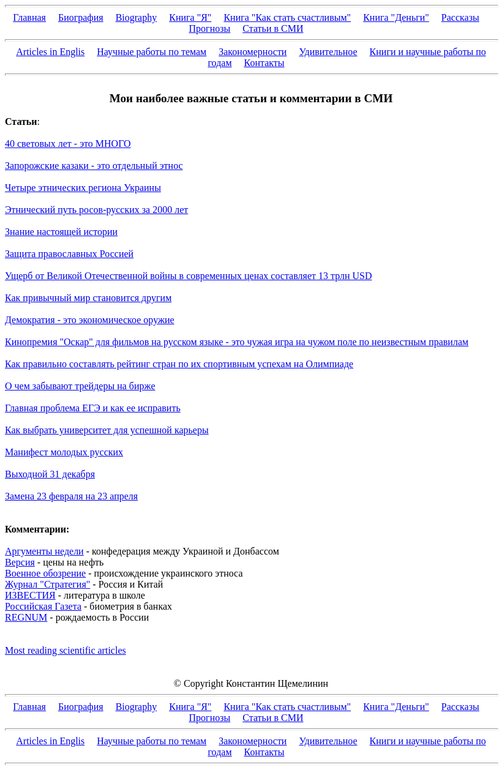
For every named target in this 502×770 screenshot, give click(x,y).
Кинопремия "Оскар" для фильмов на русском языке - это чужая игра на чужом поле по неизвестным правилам (236, 342)
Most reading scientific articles (65, 650)
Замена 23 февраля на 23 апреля (71, 496)
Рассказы (460, 17)
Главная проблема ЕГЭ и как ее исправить (93, 408)
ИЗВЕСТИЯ (30, 595)
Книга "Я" (190, 17)
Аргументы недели (44, 551)
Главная (29, 17)
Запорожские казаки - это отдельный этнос (94, 165)
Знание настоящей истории (61, 231)
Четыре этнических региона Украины (83, 187)
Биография (80, 17)
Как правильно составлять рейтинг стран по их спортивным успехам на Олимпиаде (179, 364)
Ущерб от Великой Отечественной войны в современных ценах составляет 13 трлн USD (188, 276)
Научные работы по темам (151, 52)
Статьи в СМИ (272, 28)
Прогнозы (210, 28)
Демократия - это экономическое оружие (89, 320)
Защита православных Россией (69, 254)
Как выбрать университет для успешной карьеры (107, 430)
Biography (136, 17)
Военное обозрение (45, 573)
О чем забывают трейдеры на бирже (80, 386)
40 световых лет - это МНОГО (68, 143)
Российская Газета (43, 606)
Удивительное (328, 52)
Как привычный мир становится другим (88, 298)
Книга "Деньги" (396, 17)
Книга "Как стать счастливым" (287, 17)
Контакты (264, 63)
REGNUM (26, 617)
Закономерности (253, 52)
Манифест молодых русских (64, 452)
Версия (20, 562)
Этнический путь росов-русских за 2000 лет (96, 209)
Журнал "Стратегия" (47, 584)
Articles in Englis (50, 52)
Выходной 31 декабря (50, 474)
